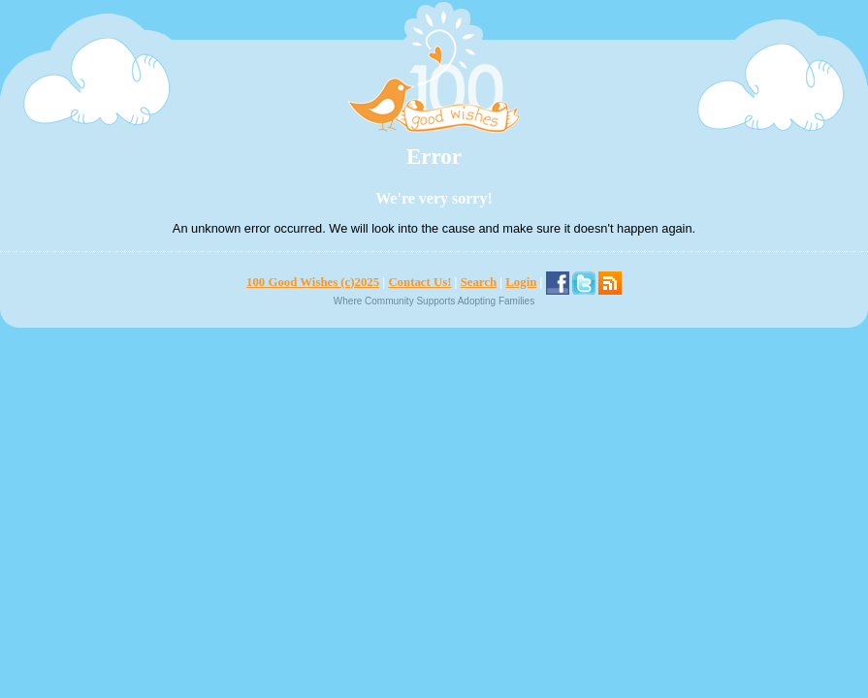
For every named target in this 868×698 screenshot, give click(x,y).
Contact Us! (419, 282)
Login (520, 282)
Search (479, 282)
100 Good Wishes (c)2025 (312, 282)
